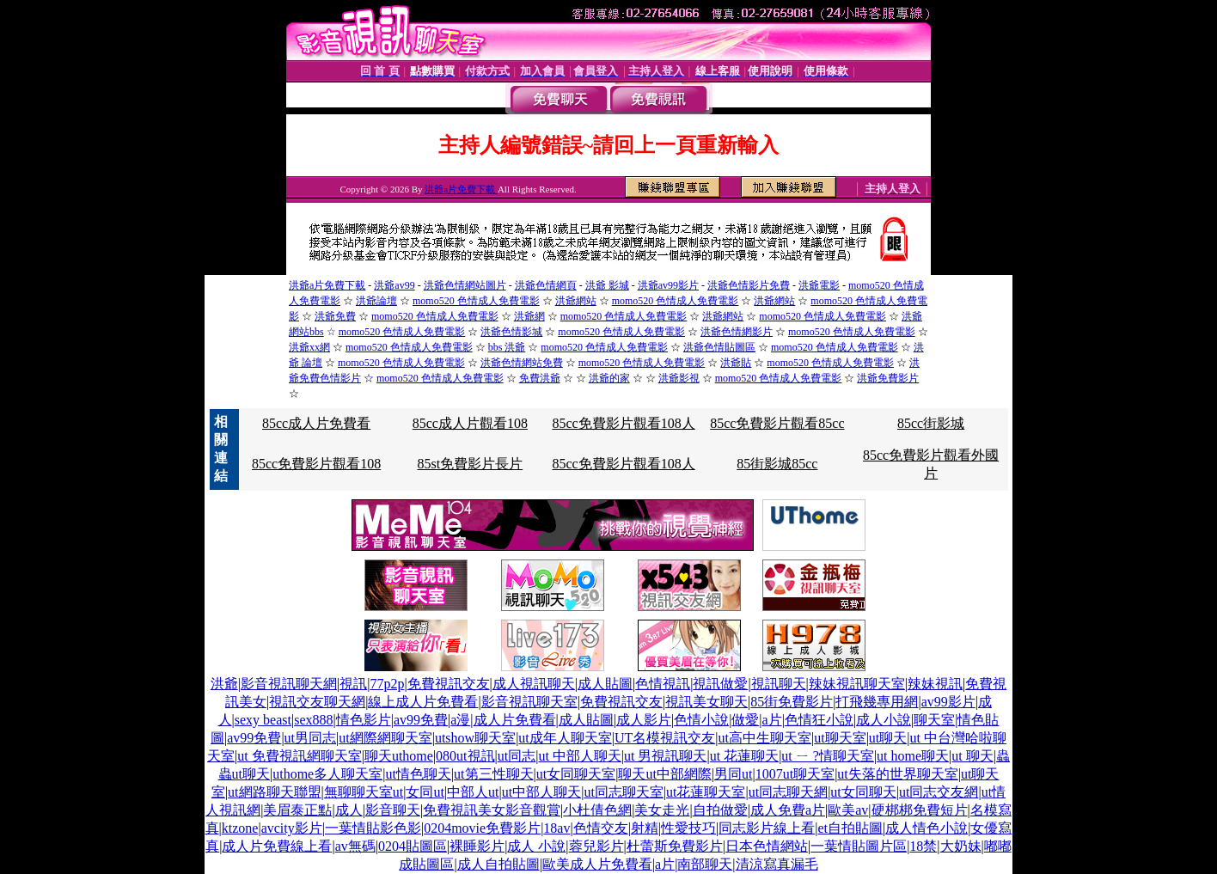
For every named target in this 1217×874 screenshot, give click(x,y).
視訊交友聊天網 (317, 701)
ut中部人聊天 (541, 792)
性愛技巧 (688, 828)
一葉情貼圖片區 (858, 846)
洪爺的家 (609, 378)
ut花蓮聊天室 (705, 792)
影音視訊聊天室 (529, 701)
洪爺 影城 (607, 285)
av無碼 (355, 846)
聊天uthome (398, 756)
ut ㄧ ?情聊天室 (827, 756)
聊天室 (934, 719)
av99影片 (948, 701)
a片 (772, 719)
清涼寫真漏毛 (777, 864)
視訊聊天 (778, 683)
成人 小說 (536, 846)
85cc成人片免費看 (316, 423)
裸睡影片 (477, 846)
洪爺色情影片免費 (748, 285)
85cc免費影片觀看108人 (623, 423)
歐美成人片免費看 (597, 864)
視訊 (353, 683)
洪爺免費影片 (888, 378)
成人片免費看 (515, 719)
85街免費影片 (791, 701)
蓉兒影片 (596, 846)
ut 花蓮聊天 (744, 756)
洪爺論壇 (376, 301)
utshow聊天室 (475, 737)
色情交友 (600, 828)
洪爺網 (529, 316)
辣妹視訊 (935, 683)
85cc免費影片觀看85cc (777, 423)
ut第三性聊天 (493, 774)
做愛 (745, 719)
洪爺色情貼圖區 (719, 347)
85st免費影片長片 (470, 463)
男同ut (733, 774)
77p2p (387, 683)
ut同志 (516, 756)
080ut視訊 (465, 756)
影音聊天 (392, 810)
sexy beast (263, 719)
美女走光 (661, 810)
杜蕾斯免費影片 (675, 846)
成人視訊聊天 (533, 683)
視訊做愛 (720, 683)
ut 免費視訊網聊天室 (299, 756)
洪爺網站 (575, 301)
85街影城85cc (777, 463)
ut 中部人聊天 (579, 756)
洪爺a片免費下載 (461, 189)
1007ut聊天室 (795, 774)
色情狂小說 (819, 719)
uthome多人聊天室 (327, 774)
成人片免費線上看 (277, 846)
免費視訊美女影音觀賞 (491, 810)
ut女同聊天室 (575, 774)
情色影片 (363, 719)
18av (556, 828)
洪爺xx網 (309, 347)
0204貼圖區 (412, 846)
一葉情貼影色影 (373, 828)
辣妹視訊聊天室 (857, 683)
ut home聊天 (913, 756)
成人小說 (883, 719)
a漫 (460, 719)
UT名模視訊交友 (665, 737)
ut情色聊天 (417, 774)
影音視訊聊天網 (289, 683)
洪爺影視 (679, 378)
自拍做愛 (720, 810)
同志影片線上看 (767, 828)
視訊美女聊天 (706, 701)
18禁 (923, 846)
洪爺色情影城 (511, 332)
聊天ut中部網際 (664, 774)
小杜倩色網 (597, 810)
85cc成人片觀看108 (470, 423)
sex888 (313, 719)
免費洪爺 (539, 378)
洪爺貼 (735, 363)
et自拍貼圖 (850, 828)
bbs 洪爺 (507, 347)
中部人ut (472, 792)
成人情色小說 (926, 828)
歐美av (848, 810)
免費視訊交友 (448, 683)
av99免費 (421, 719)
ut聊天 (888, 737)
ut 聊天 (972, 756)
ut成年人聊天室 (564, 737)
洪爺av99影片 (668, 285)
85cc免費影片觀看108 (316, 463)
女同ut (424, 792)
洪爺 (224, 683)
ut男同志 (310, 737)
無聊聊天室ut (363, 792)
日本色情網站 (766, 846)
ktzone (240, 828)
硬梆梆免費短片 (919, 810)
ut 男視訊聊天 (665, 756)
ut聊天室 (839, 737)
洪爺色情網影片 (736, 332)
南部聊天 (704, 864)
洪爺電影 (819, 285)
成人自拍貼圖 (498, 864)
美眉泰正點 (297, 810)
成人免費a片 (787, 810)
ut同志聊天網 (788, 792)
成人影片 (643, 719)
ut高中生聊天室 (765, 737)
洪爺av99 (394, 285)
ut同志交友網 (938, 792)
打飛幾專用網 (876, 701)
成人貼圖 (605, 683)
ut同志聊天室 (623, 792)
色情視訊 (662, 683)
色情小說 (701, 719)
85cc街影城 (930, 423)
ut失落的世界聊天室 (897, 774)
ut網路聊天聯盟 (274, 792)
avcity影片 (291, 828)
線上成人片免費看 (423, 701)
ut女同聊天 (863, 792)
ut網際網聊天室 (385, 737)
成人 (349, 810)
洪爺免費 (335, 316)
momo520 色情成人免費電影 (476, 301)
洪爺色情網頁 (546, 285)
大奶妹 (961, 846)
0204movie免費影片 (482, 828)
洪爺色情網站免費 (521, 363)
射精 (644, 828)
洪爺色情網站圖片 (465, 285)
